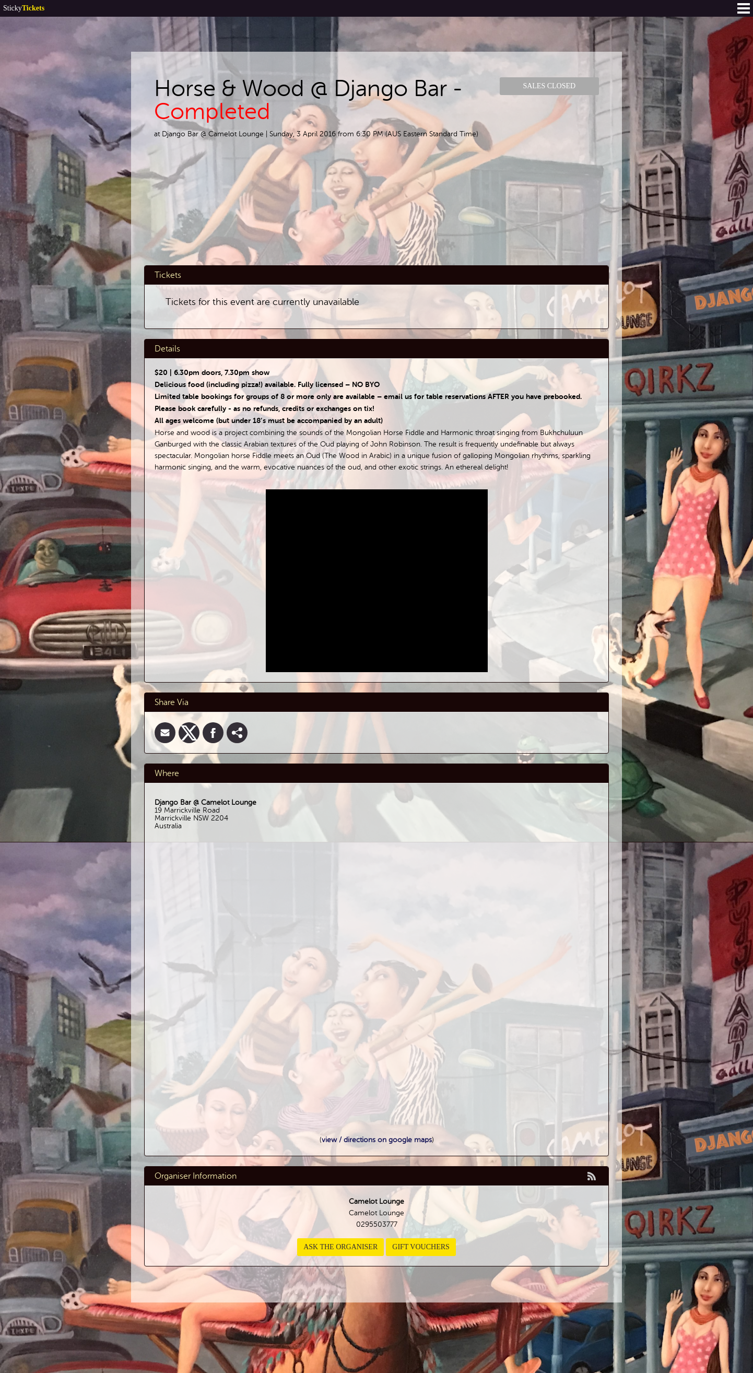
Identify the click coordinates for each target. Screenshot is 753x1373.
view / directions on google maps (377, 1140)
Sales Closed (549, 86)
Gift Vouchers (421, 1247)
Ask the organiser (340, 1247)
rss (591, 1176)
